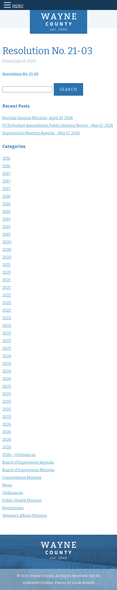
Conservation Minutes (21, 477)
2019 (6, 219)
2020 (6, 242)
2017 (6, 173)
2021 (6, 265)
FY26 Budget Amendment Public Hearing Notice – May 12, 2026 (57, 125)
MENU (17, 6)
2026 (6, 424)
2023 (6, 325)
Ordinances (12, 493)
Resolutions (13, 508)
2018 (6, 196)
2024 (6, 356)
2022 (6, 295)
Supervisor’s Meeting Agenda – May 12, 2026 (41, 133)
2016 (6, 158)
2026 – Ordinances (19, 455)
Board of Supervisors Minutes (28, 470)
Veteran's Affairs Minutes (24, 515)
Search (68, 89)
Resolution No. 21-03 (20, 74)
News (7, 485)
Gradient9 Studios (37, 583)
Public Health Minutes (22, 500)
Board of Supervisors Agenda (28, 462)
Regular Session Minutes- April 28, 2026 (37, 118)
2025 (6, 386)
